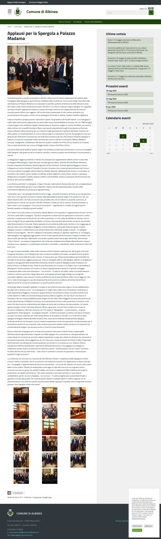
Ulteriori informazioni (138, 519)
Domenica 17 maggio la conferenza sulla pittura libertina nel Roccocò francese (129, 77)
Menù (9, 14)
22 (136, 145)
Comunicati (37, 497)
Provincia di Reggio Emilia (38, 2)
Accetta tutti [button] (137, 530)
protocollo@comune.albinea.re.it (26, 532)
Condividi (17, 493)
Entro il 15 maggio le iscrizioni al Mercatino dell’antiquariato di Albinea (124, 41)
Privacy (118, 521)
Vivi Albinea (77, 22)
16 (143, 141)
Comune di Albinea (42, 11)
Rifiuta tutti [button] (148, 526)
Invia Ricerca (151, 12)
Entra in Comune (65, 22)
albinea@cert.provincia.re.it (21, 535)
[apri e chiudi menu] (10, 11)
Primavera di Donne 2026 (118, 94)
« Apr (108, 153)
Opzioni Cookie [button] (137, 526)
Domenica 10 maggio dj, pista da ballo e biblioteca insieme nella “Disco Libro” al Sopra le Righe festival (128, 59)
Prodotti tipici (47, 497)
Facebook (149, 8)
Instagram (152, 8)
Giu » (152, 153)
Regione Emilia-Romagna (16, 2)
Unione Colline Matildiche (93, 22)
